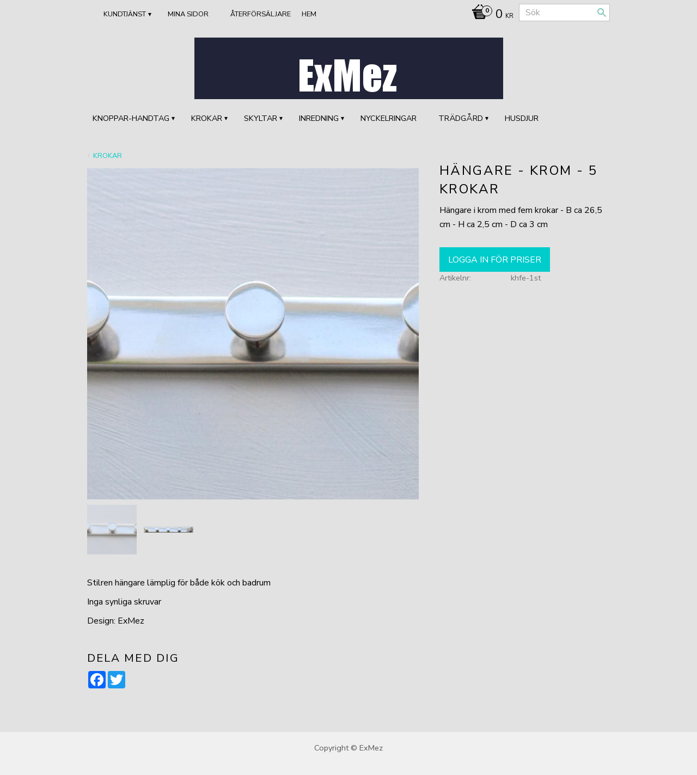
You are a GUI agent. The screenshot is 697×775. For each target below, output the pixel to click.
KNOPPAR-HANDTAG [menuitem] (131, 118)
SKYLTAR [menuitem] (260, 118)
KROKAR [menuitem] (206, 118)
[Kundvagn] (489, 15)
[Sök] (602, 12)
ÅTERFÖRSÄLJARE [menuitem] (260, 14)
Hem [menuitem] (309, 14)
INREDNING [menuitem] (319, 118)
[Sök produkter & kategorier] (564, 12)
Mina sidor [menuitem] (188, 14)
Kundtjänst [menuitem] (124, 14)
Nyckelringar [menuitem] (388, 118)
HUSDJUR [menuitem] (522, 118)
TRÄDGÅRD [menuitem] (460, 118)
